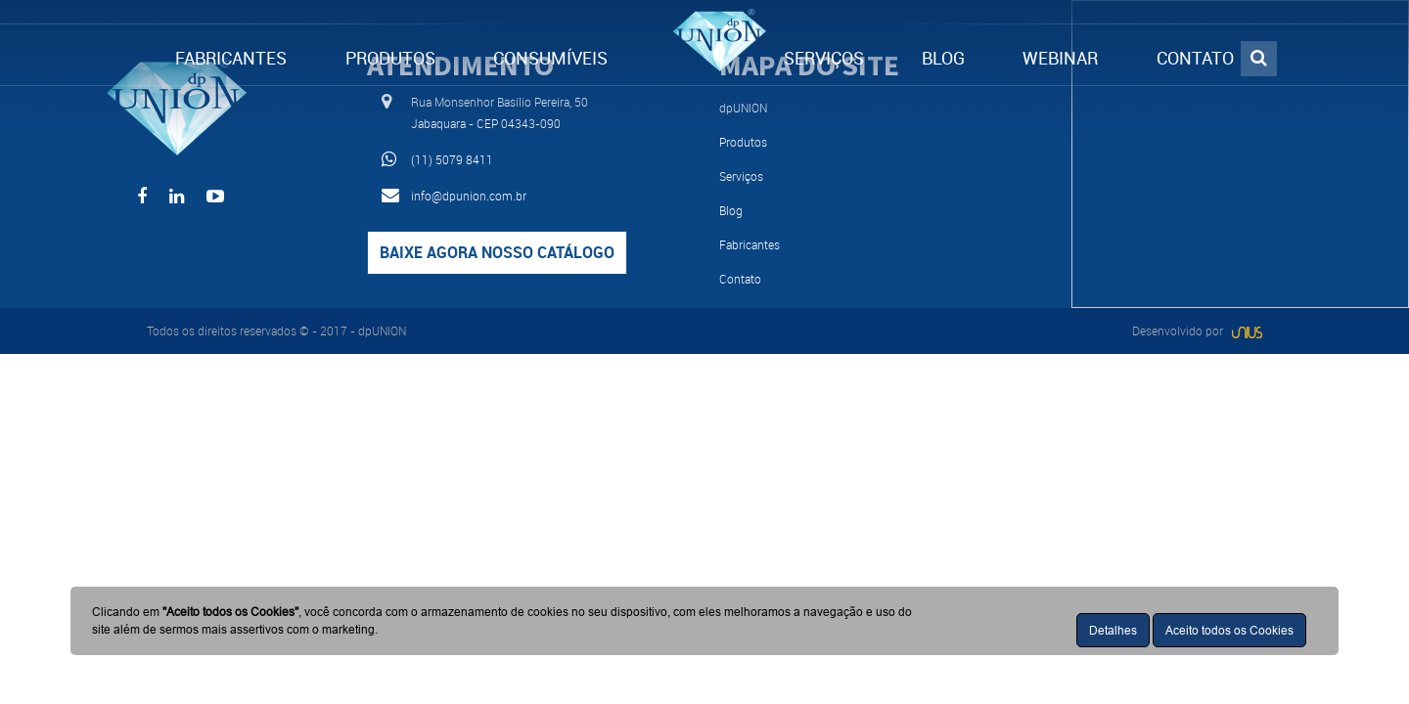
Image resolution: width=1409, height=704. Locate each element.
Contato (740, 278)
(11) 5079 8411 (452, 159)
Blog (731, 210)
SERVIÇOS (824, 57)
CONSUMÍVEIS (550, 57)
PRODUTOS (390, 57)
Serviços (741, 176)
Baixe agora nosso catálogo (497, 252)
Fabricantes (749, 244)
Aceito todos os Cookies (1229, 630)
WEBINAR (1060, 57)
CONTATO (1195, 57)
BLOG (943, 57)
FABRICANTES (231, 57)
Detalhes (1113, 630)
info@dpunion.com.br (468, 195)
